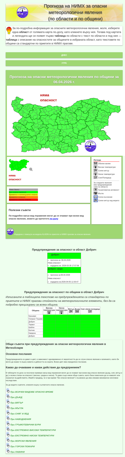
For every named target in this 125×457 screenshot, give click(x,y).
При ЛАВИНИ (17, 452)
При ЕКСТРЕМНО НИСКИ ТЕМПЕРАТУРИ (32, 435)
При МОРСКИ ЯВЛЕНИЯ (23, 441)
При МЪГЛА (16, 408)
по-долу (53, 218)
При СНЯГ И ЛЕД (19, 413)
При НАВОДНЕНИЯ (20, 419)
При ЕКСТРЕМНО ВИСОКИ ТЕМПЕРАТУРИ (33, 430)
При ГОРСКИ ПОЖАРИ (22, 446)
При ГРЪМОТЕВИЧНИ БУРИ (25, 424)
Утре (64, 63)
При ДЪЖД (16, 397)
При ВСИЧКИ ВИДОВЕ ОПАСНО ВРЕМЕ (31, 392)
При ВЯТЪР (16, 403)
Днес (64, 55)
